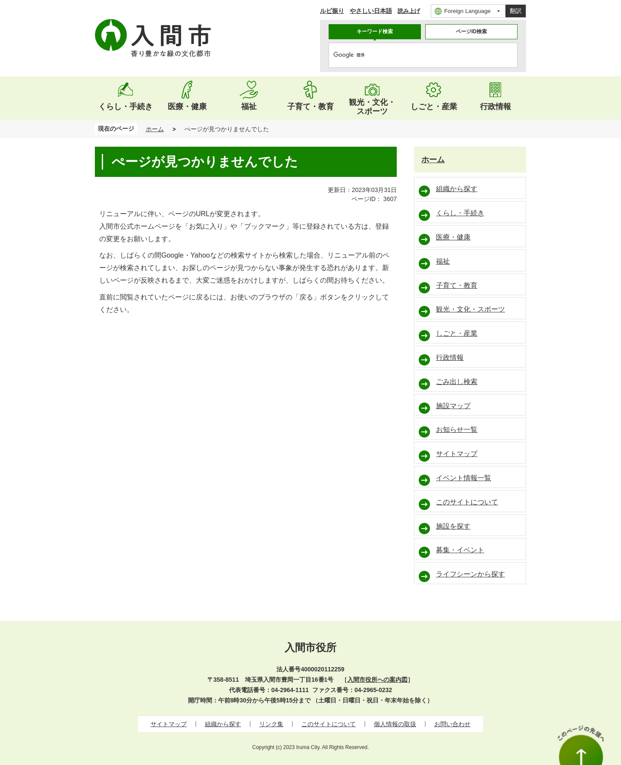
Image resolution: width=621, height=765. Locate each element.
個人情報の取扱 (395, 724)
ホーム (155, 129)
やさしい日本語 (371, 10)
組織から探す (223, 724)
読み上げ (409, 11)
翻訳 (516, 10)
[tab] (375, 31)
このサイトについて (328, 724)
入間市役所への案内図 (377, 679)
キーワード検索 (375, 31)
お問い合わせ (452, 724)
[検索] (414, 55)
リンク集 (271, 724)
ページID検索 (471, 31)
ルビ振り (332, 10)
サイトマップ (169, 724)
